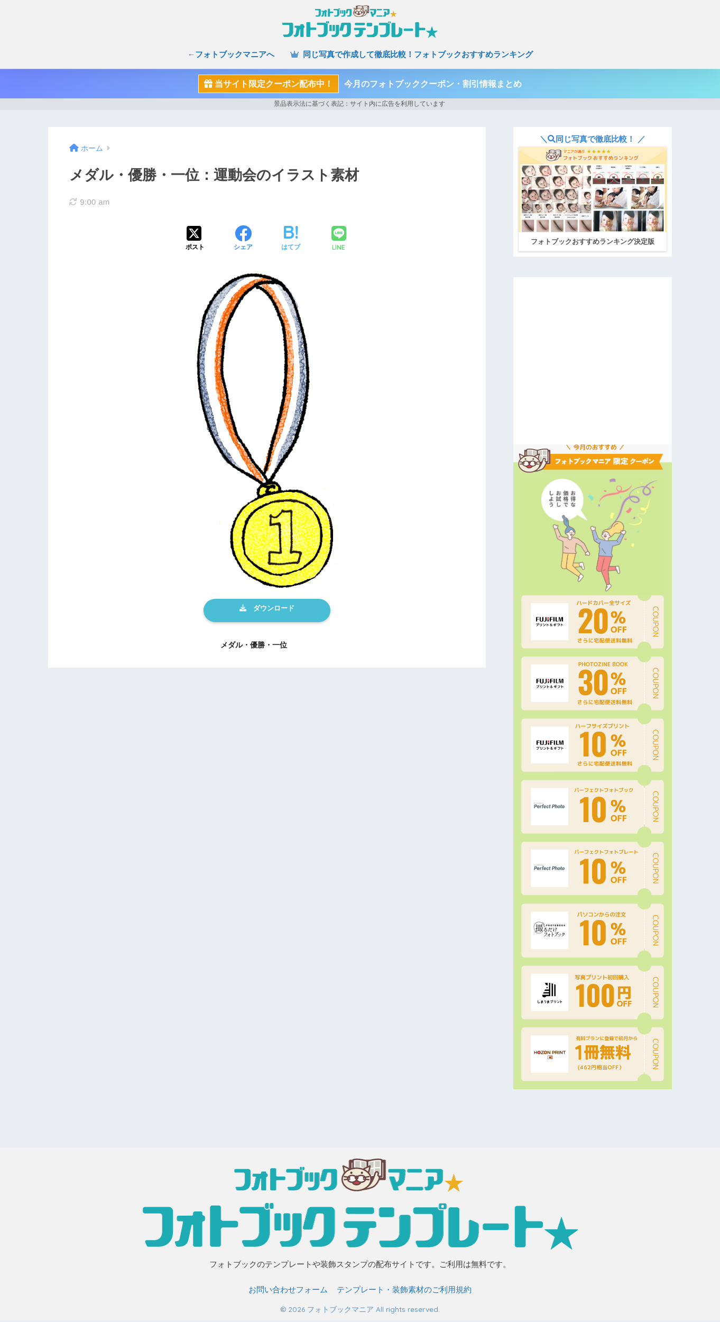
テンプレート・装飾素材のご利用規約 (404, 1292)
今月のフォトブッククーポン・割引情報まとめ (360, 84)
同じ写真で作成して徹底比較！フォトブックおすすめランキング (411, 54)
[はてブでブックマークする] (290, 239)
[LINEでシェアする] (338, 239)
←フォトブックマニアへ (230, 54)
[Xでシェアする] (195, 239)
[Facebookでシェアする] (243, 239)
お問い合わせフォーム (288, 1292)
